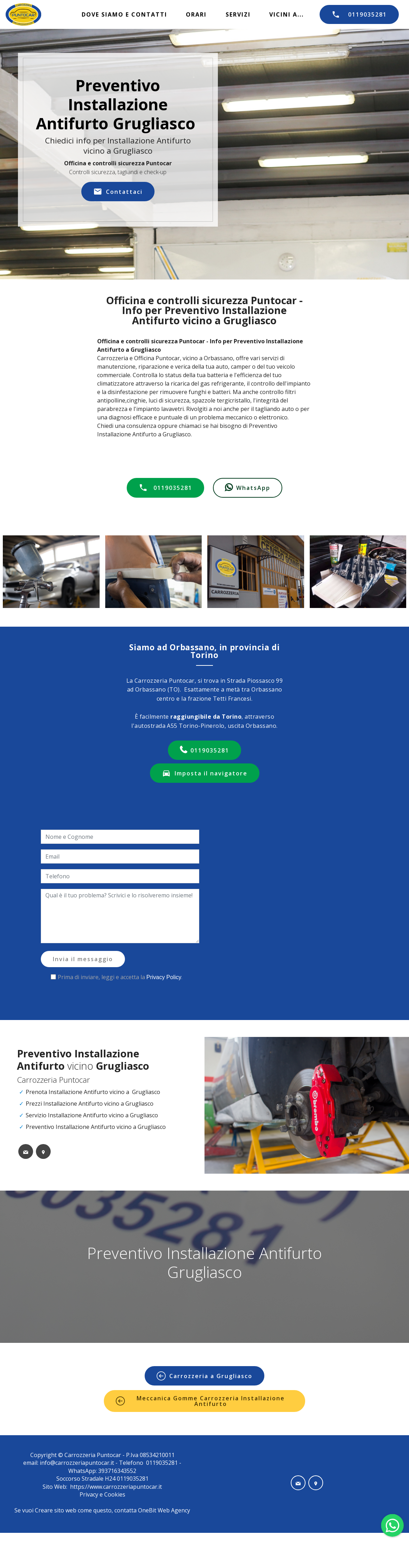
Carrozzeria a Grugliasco (204, 1376)
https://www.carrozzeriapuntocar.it (116, 1487)
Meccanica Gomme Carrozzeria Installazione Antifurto (200, 1401)
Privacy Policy (164, 977)
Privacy (90, 1494)
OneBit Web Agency (164, 1510)
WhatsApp (247, 487)
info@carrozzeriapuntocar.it (77, 1463)
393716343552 (116, 1471)
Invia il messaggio (83, 959)
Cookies (114, 1494)
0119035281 (359, 14)
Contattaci (118, 191)
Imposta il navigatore (204, 773)
